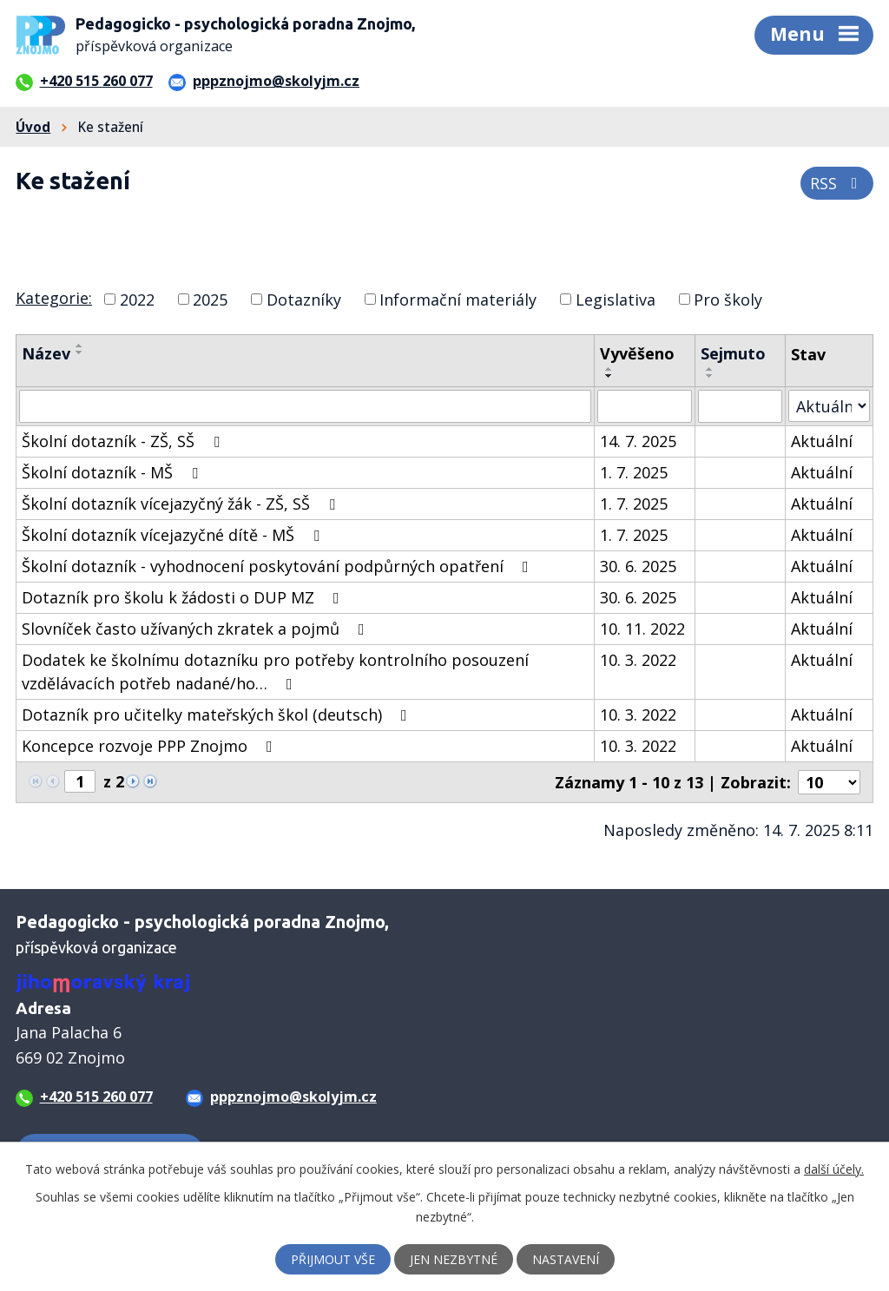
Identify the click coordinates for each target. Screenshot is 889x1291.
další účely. (834, 1169)
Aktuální (822, 441)
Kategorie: (54, 297)
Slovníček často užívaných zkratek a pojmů (197, 628)
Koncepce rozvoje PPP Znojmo (151, 745)
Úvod (33, 126)
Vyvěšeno (637, 353)
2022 (137, 298)
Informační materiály (458, 298)
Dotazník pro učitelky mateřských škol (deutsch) (218, 714)
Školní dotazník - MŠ (113, 472)
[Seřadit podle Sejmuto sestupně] (710, 375)
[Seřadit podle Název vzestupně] (79, 345)
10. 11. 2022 (642, 628)
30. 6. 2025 (638, 566)
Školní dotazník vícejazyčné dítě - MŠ (174, 534)
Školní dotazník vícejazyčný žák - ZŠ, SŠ (182, 503)
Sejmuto (733, 353)
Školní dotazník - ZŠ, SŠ (124, 441)
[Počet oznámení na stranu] (829, 782)
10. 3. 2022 (638, 659)
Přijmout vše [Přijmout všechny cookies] (333, 1259)
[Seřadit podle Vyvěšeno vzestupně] (609, 369)
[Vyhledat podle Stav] (829, 406)
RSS (837, 183)
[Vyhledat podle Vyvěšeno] (644, 406)
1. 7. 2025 (634, 472)
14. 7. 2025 (638, 441)
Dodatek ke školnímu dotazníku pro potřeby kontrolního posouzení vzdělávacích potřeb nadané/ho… (275, 671)
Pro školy (728, 298)
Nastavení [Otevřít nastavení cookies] (565, 1259)
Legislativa (615, 298)
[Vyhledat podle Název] (305, 406)
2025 (210, 298)
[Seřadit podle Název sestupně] (79, 352)
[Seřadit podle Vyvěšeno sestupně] (609, 375)
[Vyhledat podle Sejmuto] (740, 406)
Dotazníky (304, 298)
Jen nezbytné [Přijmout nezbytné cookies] (453, 1259)
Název (46, 353)
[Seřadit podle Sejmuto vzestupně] (710, 369)
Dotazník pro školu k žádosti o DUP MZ (184, 597)
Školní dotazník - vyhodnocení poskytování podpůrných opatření (279, 566)
